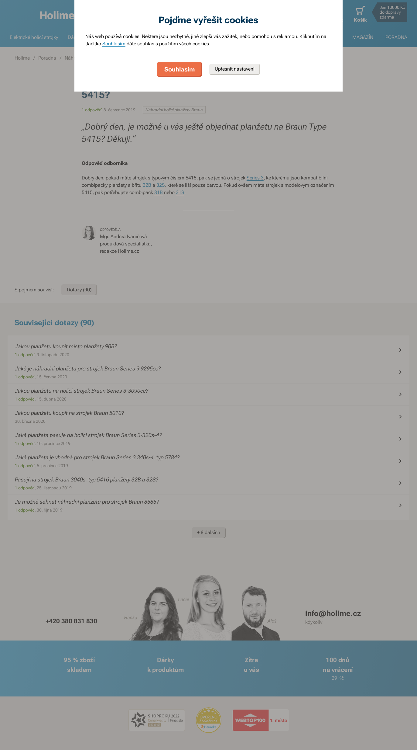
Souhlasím (113, 44)
